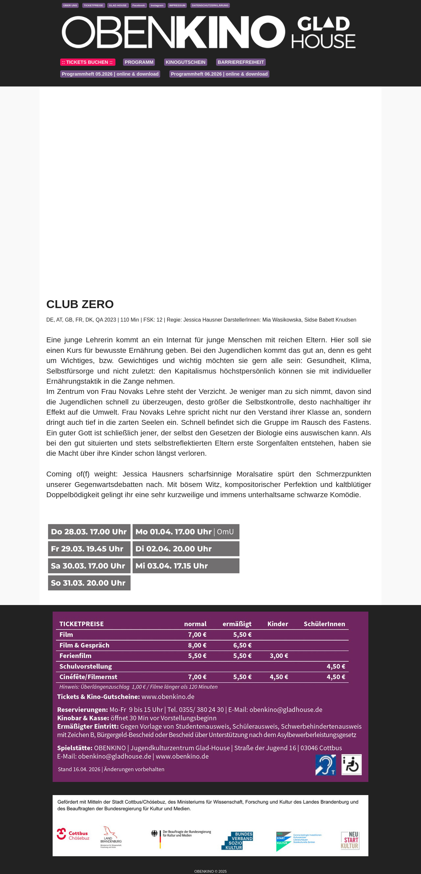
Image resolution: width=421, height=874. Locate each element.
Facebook (139, 5)
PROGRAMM (139, 62)
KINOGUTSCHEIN (186, 62)
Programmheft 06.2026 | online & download (219, 74)
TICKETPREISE (94, 5)
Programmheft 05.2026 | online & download (110, 74)
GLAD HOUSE (118, 5)
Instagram (157, 5)
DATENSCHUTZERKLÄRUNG (210, 5)
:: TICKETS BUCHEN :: (88, 62)
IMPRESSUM (177, 5)
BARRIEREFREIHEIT (241, 62)
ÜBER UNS (70, 5)
